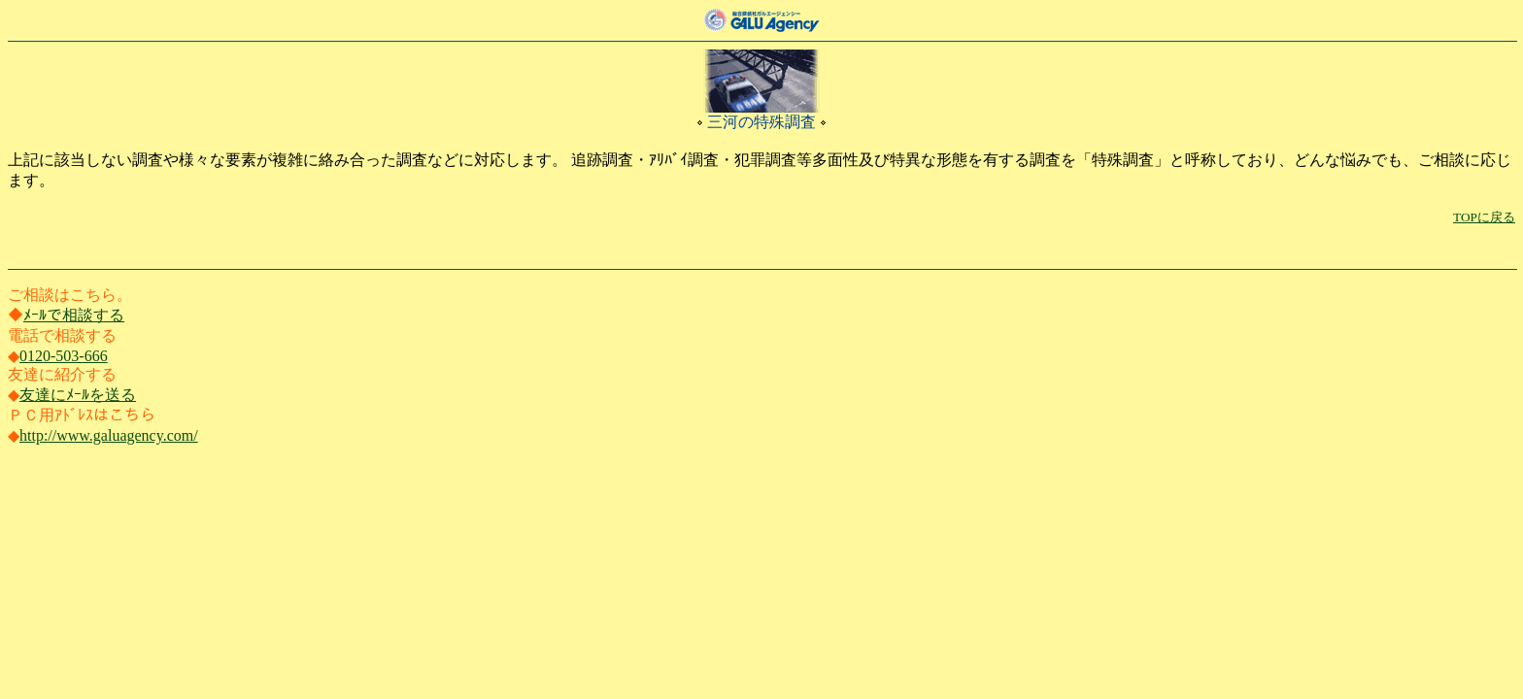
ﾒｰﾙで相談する (73, 315)
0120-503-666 (63, 356)
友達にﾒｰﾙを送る (77, 394)
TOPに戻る (1484, 217)
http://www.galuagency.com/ (108, 435)
